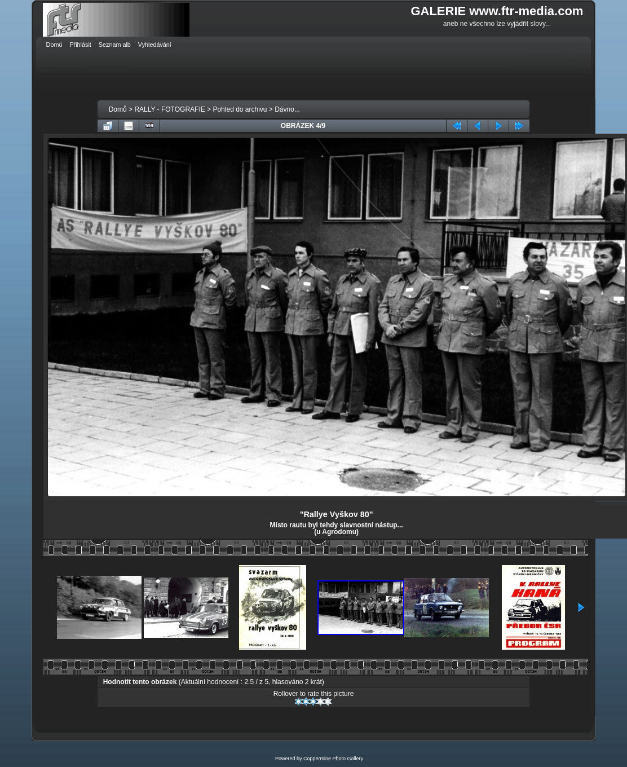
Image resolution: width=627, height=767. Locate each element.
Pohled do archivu (240, 109)
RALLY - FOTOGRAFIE (169, 109)
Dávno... (287, 109)
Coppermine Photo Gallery (333, 758)
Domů (118, 109)
